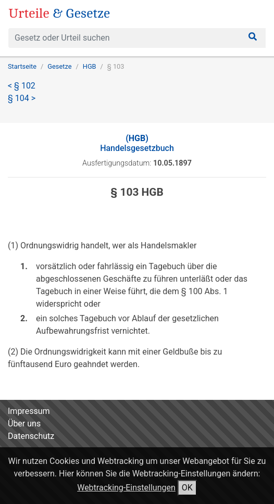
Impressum (29, 411)
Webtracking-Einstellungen (126, 488)
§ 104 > (21, 98)
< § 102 (21, 86)
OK (187, 488)
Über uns (24, 424)
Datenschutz (31, 436)
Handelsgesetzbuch (137, 143)
